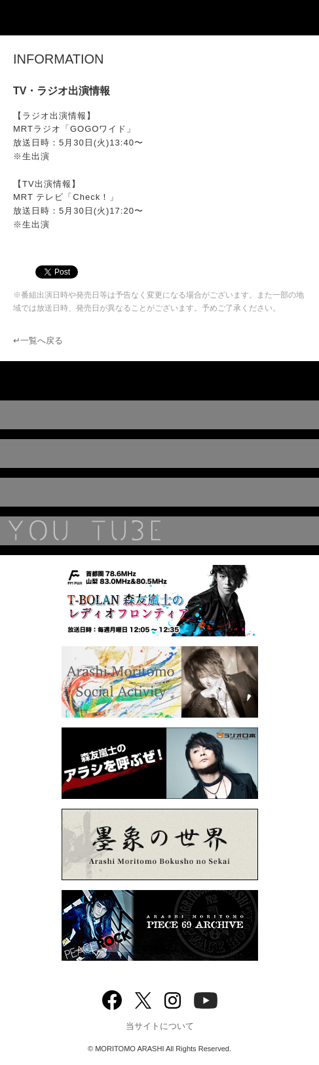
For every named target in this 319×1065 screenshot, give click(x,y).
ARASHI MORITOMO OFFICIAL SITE (159, 17)
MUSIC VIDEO (159, 453)
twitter (143, 999)
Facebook (112, 997)
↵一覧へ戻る (38, 340)
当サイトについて (160, 1026)
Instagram (172, 999)
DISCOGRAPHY (159, 414)
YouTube (159, 530)
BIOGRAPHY (159, 492)
